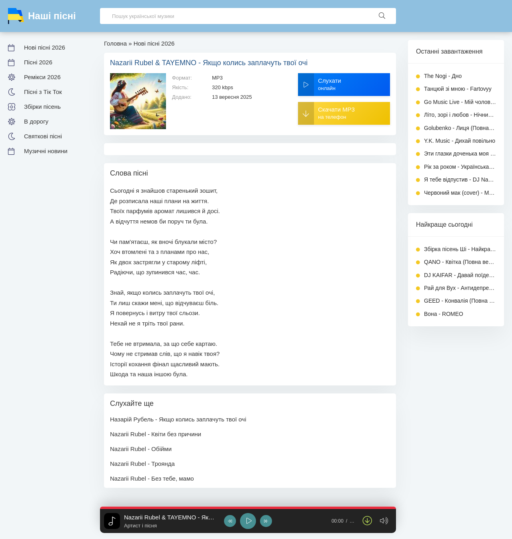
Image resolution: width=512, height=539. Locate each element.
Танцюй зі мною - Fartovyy (458, 89)
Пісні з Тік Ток (43, 91)
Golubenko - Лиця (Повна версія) (460, 128)
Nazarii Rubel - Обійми (141, 448)
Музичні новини (46, 151)
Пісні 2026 (38, 62)
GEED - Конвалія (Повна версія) (460, 300)
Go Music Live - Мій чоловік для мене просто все (460, 102)
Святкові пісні (43, 136)
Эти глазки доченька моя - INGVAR (460, 153)
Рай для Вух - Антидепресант (460, 288)
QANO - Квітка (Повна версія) (460, 262)
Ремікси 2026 (42, 77)
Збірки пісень (42, 106)
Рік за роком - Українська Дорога (460, 167)
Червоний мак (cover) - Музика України (460, 193)
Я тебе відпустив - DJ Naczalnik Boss (460, 179)
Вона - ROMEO (443, 314)
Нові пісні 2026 (44, 47)
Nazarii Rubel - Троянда (142, 463)
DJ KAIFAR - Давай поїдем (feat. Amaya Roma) (460, 275)
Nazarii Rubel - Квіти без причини (155, 434)
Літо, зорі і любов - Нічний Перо (460, 115)
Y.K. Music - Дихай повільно (459, 141)
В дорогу (36, 121)
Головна (115, 43)
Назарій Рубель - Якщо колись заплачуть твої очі (178, 419)
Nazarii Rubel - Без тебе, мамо (152, 478)
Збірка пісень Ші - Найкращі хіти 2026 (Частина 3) (460, 249)
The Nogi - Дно (443, 76)
